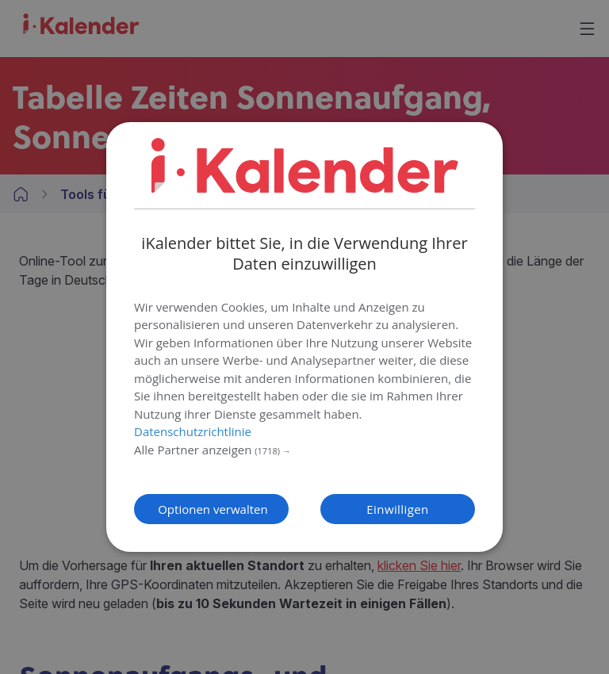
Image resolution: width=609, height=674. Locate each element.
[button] (304, 450)
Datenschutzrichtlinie (192, 431)
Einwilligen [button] (397, 509)
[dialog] (304, 337)
